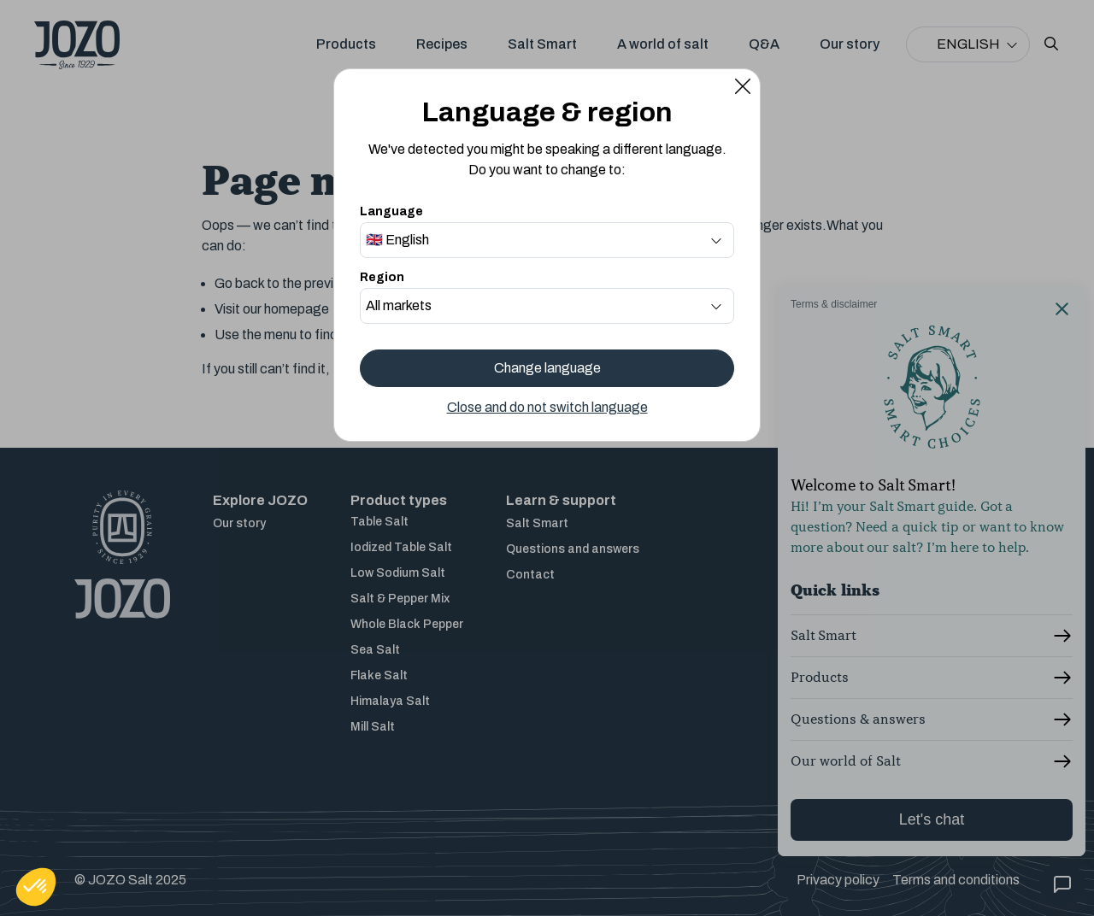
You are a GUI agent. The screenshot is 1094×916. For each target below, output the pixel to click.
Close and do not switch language (547, 407)
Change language (547, 368)
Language (391, 211)
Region (382, 277)
